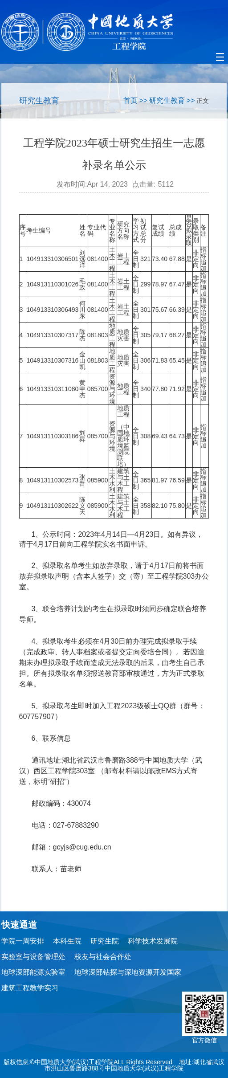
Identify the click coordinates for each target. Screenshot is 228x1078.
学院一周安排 (22, 941)
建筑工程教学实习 (29, 988)
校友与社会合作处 (102, 956)
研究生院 (104, 941)
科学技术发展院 (153, 941)
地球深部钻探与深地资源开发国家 (127, 972)
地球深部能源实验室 (33, 972)
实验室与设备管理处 (33, 956)
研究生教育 (167, 100)
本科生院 (67, 941)
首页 (130, 100)
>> (143, 100)
